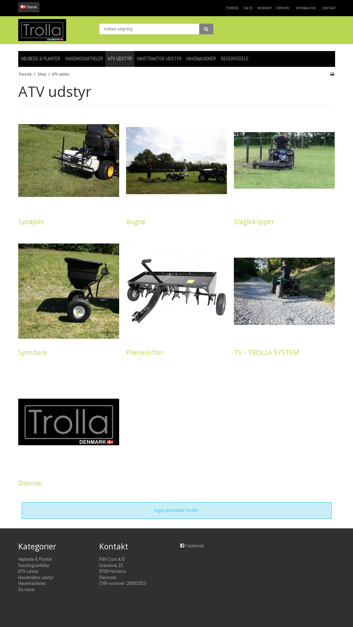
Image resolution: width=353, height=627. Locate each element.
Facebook (194, 546)
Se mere (26, 589)
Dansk (28, 7)
